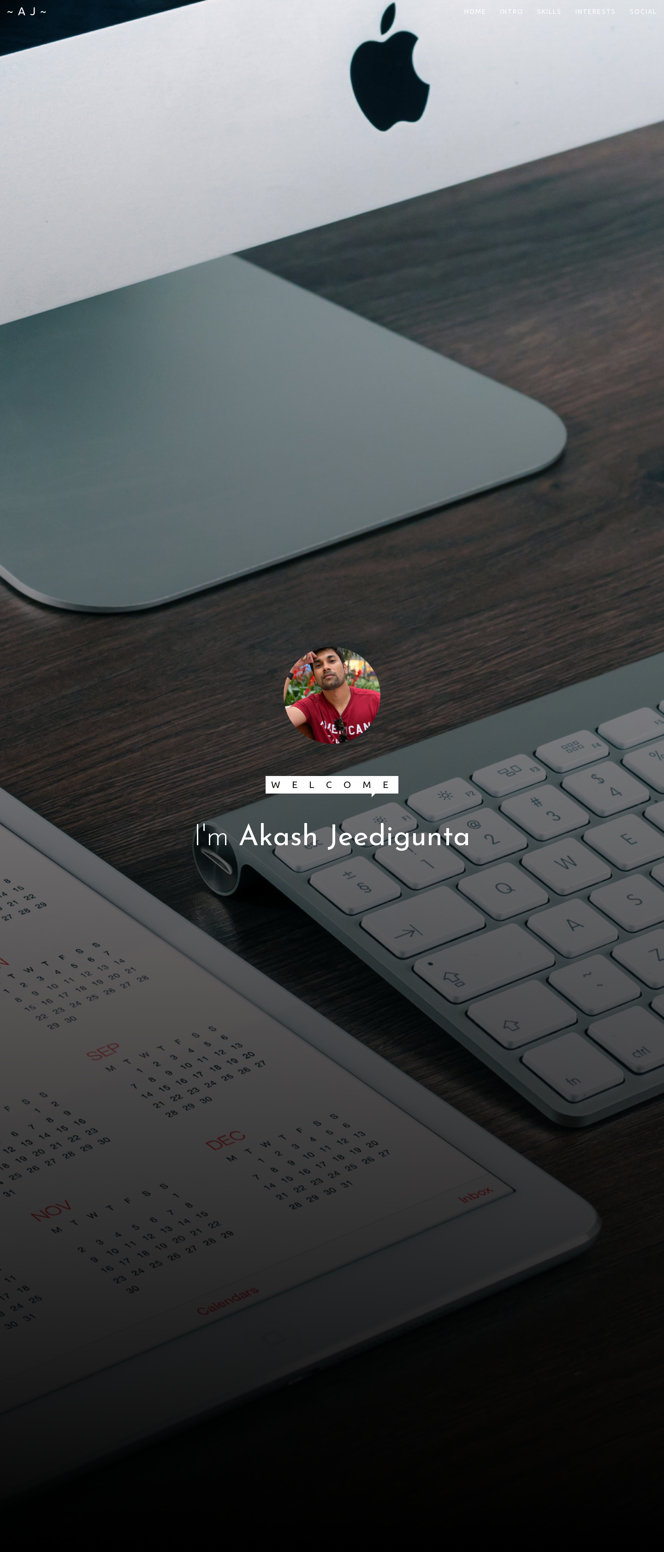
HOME (475, 11)
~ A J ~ (27, 11)
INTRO (511, 11)
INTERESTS (595, 11)
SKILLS (549, 11)
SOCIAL (643, 11)
